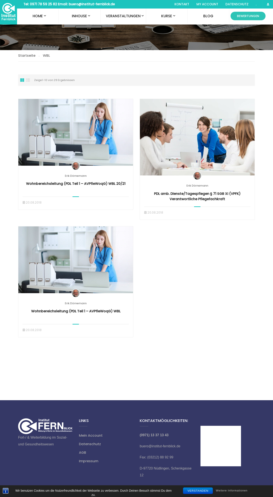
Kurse (166, 16)
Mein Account (91, 435)
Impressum (88, 461)
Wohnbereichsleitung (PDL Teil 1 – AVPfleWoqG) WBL (76, 311)
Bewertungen (248, 16)
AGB (82, 452)
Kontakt (181, 4)
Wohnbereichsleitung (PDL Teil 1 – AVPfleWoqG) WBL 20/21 (75, 183)
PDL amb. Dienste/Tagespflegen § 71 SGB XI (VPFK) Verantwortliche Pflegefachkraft (197, 196)
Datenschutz (236, 4)
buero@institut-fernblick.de (160, 446)
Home (38, 16)
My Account (207, 4)
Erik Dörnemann (76, 176)
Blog (208, 16)
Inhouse (79, 16)
